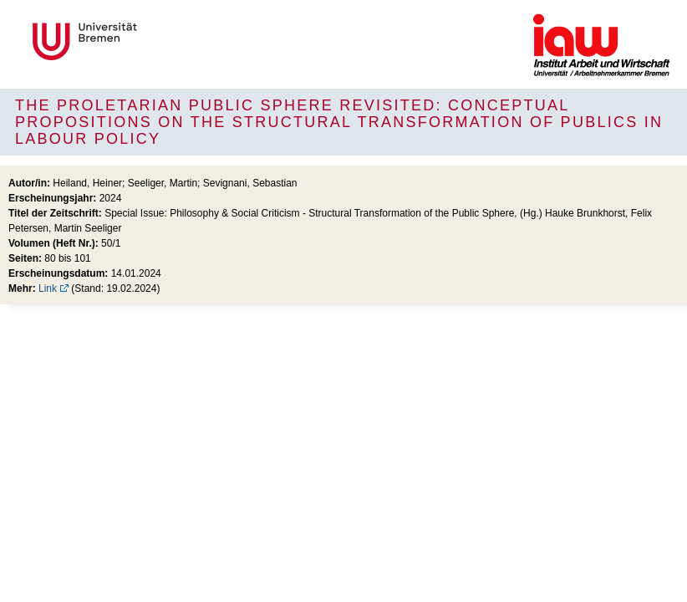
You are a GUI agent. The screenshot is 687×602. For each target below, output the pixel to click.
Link (47, 288)
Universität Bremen (140, 41)
